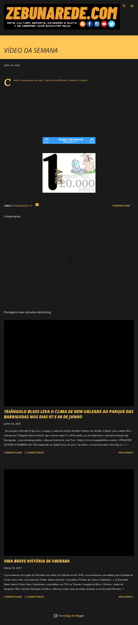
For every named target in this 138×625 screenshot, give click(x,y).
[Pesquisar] (124, 6)
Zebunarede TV (22, 205)
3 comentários (34, 452)
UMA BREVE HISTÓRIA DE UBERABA (37, 561)
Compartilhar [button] (121, 205)
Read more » (126, 452)
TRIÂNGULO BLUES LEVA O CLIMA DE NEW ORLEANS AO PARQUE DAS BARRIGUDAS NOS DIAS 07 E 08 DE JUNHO (68, 414)
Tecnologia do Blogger (69, 615)
